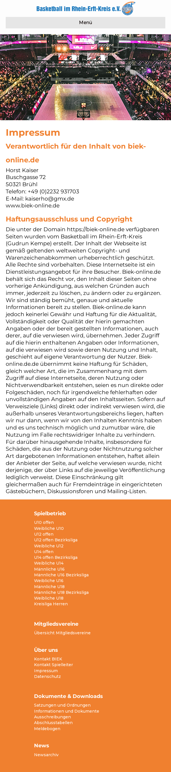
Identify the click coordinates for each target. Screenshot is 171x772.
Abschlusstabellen (53, 722)
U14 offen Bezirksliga (55, 557)
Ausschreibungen (52, 717)
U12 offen (43, 534)
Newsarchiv (46, 754)
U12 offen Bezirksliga (55, 539)
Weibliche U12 (48, 546)
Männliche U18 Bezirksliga (61, 592)
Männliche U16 (49, 569)
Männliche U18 (49, 586)
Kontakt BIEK (48, 659)
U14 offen (43, 551)
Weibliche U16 (48, 580)
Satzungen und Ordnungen (62, 705)
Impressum (46, 670)
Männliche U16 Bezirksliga (61, 574)
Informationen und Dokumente (66, 711)
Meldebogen (47, 728)
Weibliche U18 (48, 598)
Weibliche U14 (48, 563)
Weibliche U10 (49, 528)
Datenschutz (47, 676)
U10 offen (44, 522)
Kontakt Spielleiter (53, 664)
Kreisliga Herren (51, 603)
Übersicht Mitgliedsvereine (62, 632)
